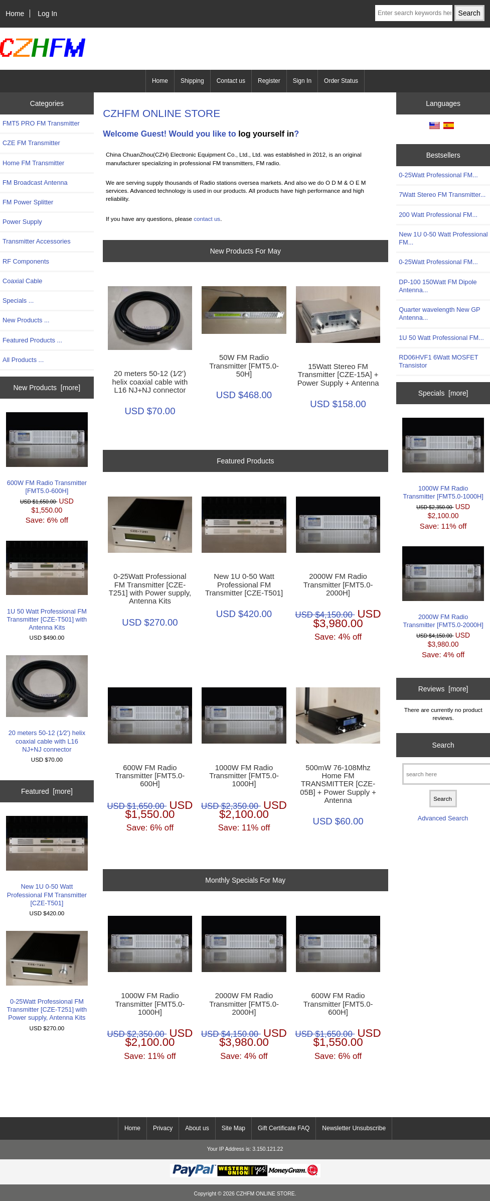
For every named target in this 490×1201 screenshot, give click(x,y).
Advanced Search (443, 818)
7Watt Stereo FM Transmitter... (442, 194)
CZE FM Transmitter (31, 143)
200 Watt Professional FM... (438, 214)
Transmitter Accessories (37, 241)
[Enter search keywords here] (413, 13)
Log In (47, 14)
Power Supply (22, 221)
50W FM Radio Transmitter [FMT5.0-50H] (244, 365)
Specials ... (18, 300)
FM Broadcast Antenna (35, 182)
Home (15, 14)
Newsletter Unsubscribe (354, 1128)
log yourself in (266, 133)
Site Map (233, 1128)
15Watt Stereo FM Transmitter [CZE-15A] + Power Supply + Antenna (338, 375)
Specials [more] (443, 393)
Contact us (231, 80)
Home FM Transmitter (33, 163)
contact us (207, 218)
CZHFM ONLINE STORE (265, 1193)
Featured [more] (47, 791)
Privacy (163, 1128)
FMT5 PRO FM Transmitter (41, 123)
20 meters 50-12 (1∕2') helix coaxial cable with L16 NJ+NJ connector (47, 704)
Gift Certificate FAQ (283, 1128)
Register (269, 80)
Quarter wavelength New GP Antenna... (439, 313)
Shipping (192, 80)
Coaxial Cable (22, 281)
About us (197, 1128)
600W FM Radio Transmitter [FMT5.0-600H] (47, 453)
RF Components (26, 261)
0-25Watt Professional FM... (438, 175)
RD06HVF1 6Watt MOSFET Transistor (438, 361)
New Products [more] (47, 388)
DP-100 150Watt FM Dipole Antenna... (437, 286)
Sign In (302, 80)
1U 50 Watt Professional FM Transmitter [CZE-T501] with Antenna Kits (47, 586)
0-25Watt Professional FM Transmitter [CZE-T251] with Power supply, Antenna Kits (47, 976)
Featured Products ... (32, 340)
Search (443, 745)
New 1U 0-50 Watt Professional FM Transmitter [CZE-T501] (47, 861)
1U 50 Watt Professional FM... (441, 337)
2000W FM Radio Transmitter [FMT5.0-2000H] (338, 584)
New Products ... (26, 320)
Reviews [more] (443, 689)
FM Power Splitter (28, 202)
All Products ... (23, 360)
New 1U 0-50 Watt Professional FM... (443, 238)
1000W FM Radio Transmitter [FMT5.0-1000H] (244, 776)
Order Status (341, 80)
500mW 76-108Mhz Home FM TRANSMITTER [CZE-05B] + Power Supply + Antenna (338, 784)
